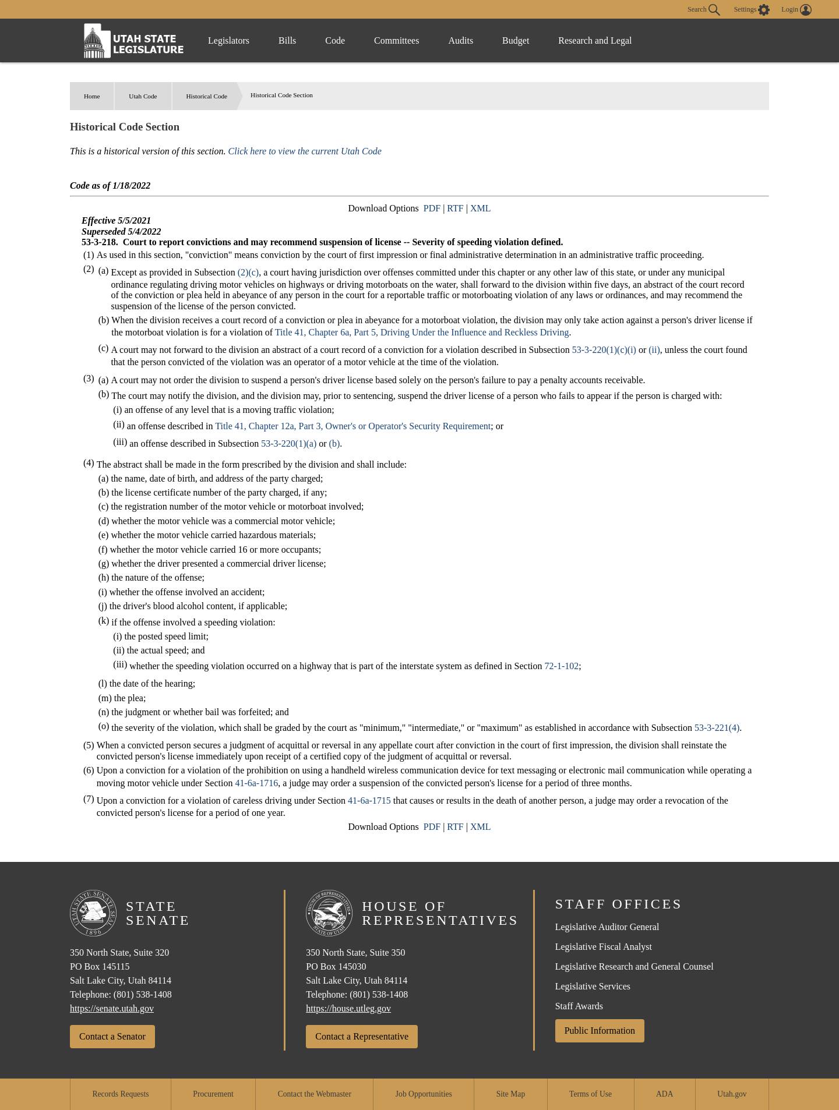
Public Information (600, 1030)
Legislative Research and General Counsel (634, 966)
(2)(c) (248, 272)
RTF (455, 208)
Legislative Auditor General (607, 927)
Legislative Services (592, 986)
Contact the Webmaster (314, 1094)
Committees (396, 40)
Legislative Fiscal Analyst (603, 947)
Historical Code (207, 96)
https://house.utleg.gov (348, 1008)
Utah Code (143, 96)
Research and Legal (595, 40)
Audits (460, 40)
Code (335, 40)
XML (480, 208)
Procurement (213, 1094)
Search (704, 10)
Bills (287, 40)
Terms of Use (590, 1094)
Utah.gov (731, 1094)
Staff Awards (579, 1006)
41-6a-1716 (256, 783)
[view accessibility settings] (752, 10)
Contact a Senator (112, 1036)
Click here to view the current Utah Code (305, 151)
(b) (334, 443)
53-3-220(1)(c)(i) (604, 350)
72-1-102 (562, 666)
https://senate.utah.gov (112, 1008)
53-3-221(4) (717, 728)
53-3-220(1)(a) (288, 443)
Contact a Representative (361, 1036)
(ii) (654, 350)
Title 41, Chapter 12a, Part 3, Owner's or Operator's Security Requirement (353, 426)
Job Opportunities (424, 1094)
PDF (432, 208)
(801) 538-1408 (143, 994)
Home (92, 96)
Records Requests (120, 1094)
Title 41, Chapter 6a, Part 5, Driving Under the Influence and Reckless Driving (422, 332)
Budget (515, 40)
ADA (664, 1094)
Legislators (228, 40)
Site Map (510, 1094)
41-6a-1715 (369, 800)
